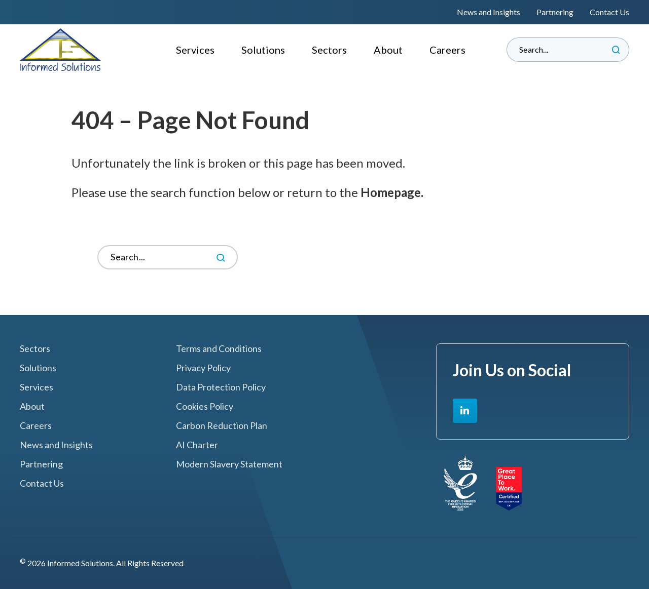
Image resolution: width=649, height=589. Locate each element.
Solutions (263, 50)
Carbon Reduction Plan (221, 425)
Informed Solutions (60, 49)
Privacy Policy (203, 368)
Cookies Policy (204, 406)
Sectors (329, 50)
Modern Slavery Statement (229, 464)
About (388, 50)
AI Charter (197, 445)
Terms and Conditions (219, 348)
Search (616, 49)
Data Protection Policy (221, 387)
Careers (447, 50)
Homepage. (391, 192)
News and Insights (488, 12)
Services (195, 50)
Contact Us (609, 12)
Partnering (554, 12)
